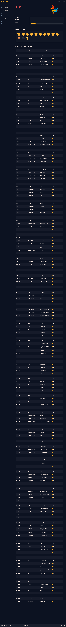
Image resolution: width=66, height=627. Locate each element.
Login (64, 1)
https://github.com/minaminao (20, 23)
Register (59, 1)
